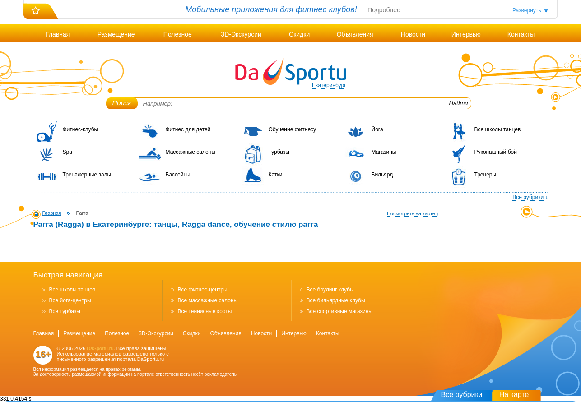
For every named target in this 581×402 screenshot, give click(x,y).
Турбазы (279, 152)
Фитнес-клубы (80, 129)
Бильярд (382, 174)
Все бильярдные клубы (336, 300)
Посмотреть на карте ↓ (413, 213)
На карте (514, 394)
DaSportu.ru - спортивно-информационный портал (290, 72)
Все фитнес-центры (203, 289)
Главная (58, 34)
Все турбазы (64, 311)
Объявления (355, 34)
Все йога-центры (70, 300)
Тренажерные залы (87, 174)
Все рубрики (462, 394)
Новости (413, 34)
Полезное (177, 34)
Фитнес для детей (188, 129)
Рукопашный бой (495, 152)
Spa (67, 152)
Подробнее (383, 10)
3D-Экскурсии (241, 34)
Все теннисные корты (205, 311)
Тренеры (485, 174)
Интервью (466, 34)
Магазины (384, 152)
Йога (377, 129)
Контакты (521, 34)
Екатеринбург (329, 85)
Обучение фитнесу (292, 129)
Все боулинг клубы (330, 289)
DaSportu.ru (100, 348)
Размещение (116, 34)
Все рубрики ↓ (530, 197)
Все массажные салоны (208, 300)
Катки (276, 174)
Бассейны (178, 174)
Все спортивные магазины (339, 311)
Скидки (299, 34)
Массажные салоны (191, 152)
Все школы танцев (497, 129)
